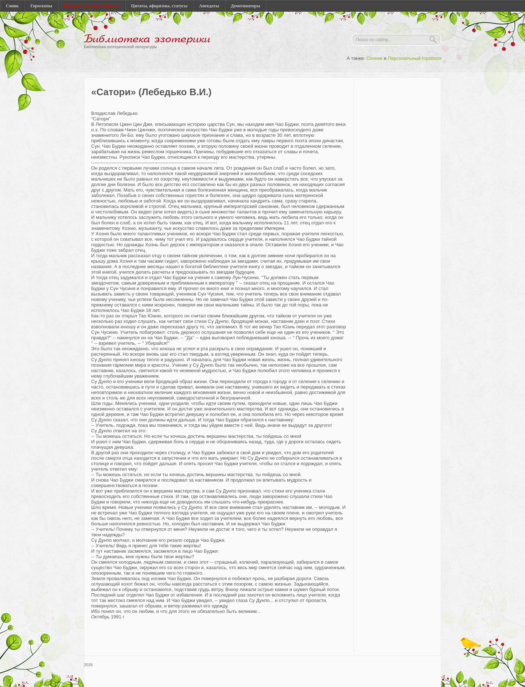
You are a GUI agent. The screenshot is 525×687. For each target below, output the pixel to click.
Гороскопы (41, 5)
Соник (12, 5)
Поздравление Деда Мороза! (92, 5)
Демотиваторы (245, 5)
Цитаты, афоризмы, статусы (159, 5)
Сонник (374, 58)
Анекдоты (209, 5)
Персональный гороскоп (414, 58)
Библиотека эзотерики (147, 39)
